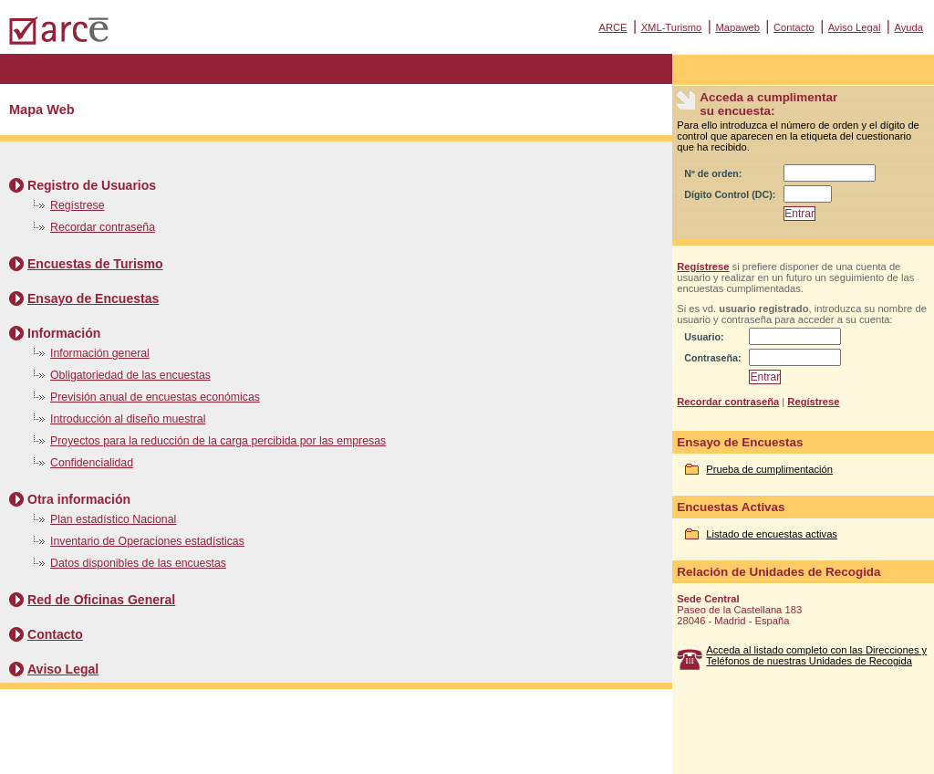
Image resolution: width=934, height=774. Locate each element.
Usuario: (703, 336)
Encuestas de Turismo (95, 263)
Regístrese (77, 205)
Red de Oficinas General (101, 599)
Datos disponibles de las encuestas (138, 563)
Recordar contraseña (102, 227)
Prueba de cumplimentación (769, 469)
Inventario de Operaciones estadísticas (147, 541)
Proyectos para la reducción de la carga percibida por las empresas (218, 440)
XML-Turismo (671, 27)
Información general (100, 353)
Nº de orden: (713, 173)
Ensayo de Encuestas (93, 298)
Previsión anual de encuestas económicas (155, 397)
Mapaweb (737, 27)
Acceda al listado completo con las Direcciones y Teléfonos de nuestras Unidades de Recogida (816, 655)
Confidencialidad (91, 462)
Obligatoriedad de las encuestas (130, 375)
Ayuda (908, 27)
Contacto (794, 27)
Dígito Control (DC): (729, 194)
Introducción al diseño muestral (127, 419)
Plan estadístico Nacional (113, 519)
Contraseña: (712, 357)
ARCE (612, 27)
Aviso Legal (854, 27)
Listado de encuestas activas (771, 533)
